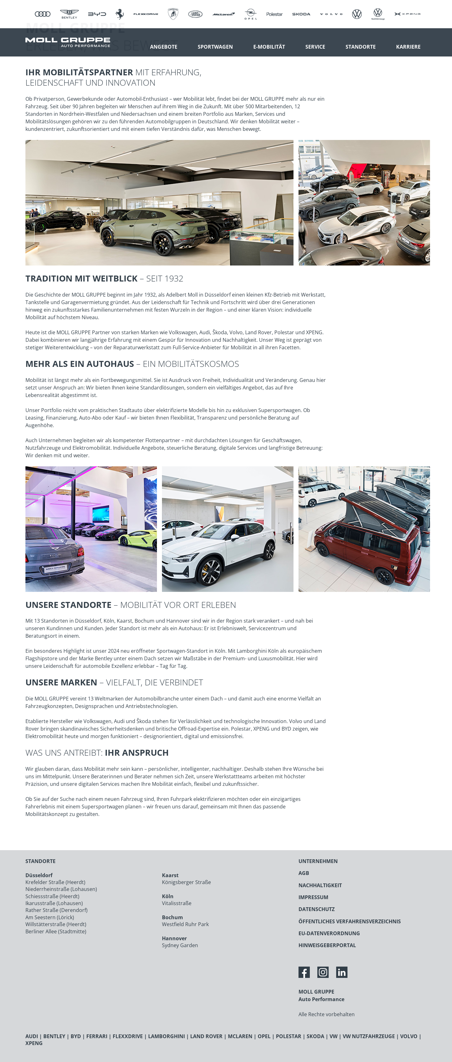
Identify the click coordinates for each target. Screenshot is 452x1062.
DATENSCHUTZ (317, 909)
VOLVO (408, 1036)
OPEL (264, 1036)
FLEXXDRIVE (128, 1036)
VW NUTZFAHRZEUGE (369, 1036)
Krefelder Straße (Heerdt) (55, 882)
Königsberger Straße (186, 882)
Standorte (361, 46)
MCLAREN (240, 1036)
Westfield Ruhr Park (185, 924)
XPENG (34, 1043)
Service (315, 46)
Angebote (163, 46)
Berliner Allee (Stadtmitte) (55, 931)
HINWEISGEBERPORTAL (327, 945)
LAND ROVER (206, 1036)
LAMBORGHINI (166, 1036)
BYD (76, 1036)
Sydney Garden (180, 945)
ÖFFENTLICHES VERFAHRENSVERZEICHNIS (350, 921)
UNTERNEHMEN (318, 861)
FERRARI (96, 1036)
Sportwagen (215, 46)
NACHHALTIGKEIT (320, 885)
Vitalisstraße (176, 903)
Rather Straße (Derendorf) (56, 910)
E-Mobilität (269, 46)
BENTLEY (54, 1036)
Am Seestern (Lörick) (49, 917)
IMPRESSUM (313, 897)
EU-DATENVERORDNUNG (329, 933)
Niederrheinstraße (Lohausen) (61, 889)
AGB (304, 873)
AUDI (31, 1036)
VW (333, 1036)
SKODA (315, 1036)
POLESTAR (288, 1036)
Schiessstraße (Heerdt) (52, 896)
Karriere (408, 46)
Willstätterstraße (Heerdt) (55, 924)
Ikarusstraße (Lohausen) (54, 903)
